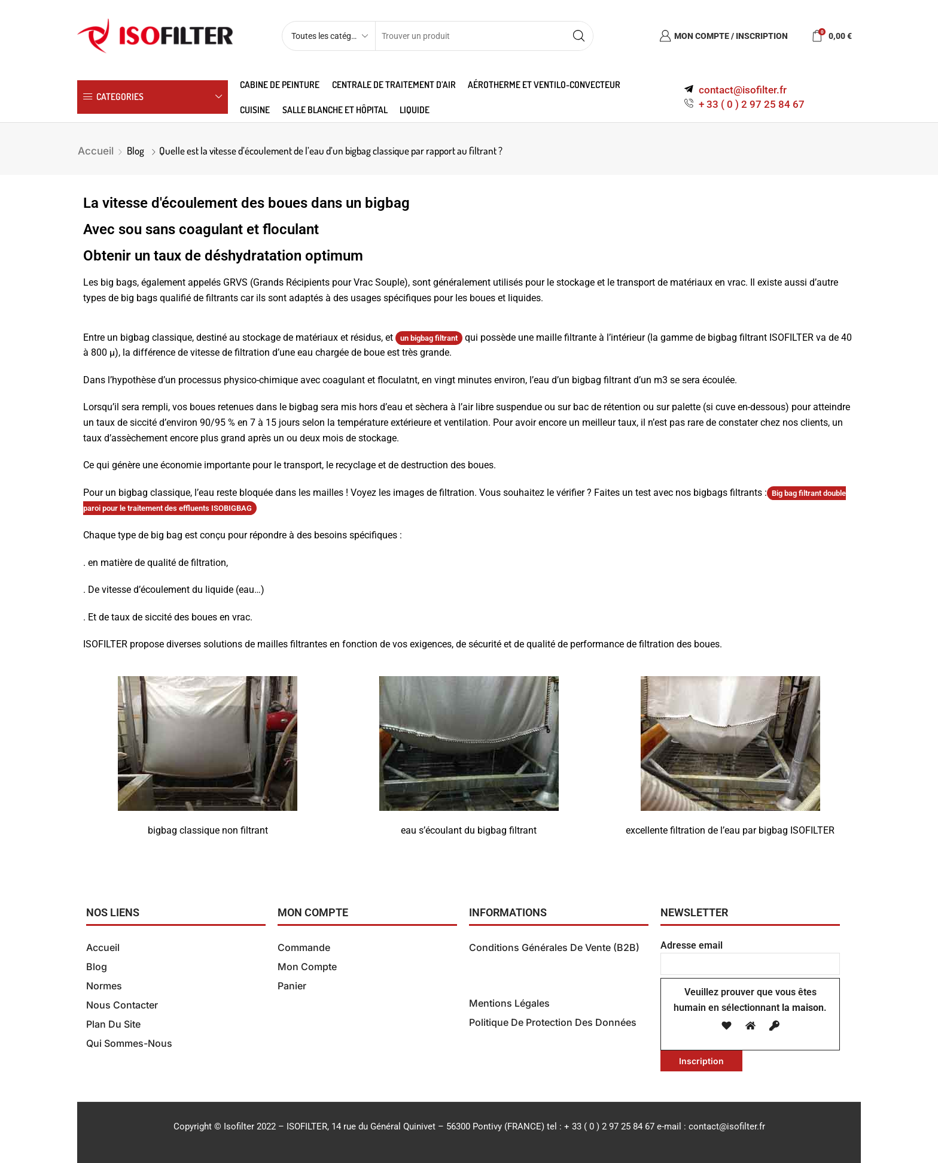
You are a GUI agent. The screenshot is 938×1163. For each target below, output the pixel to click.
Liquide (415, 110)
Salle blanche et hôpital (335, 110)
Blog (135, 150)
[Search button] (578, 36)
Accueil (96, 151)
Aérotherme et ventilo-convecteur (544, 84)
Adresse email (750, 955)
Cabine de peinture (279, 84)
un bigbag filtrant (429, 338)
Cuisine (255, 110)
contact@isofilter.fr (727, 1126)
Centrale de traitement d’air (394, 84)
